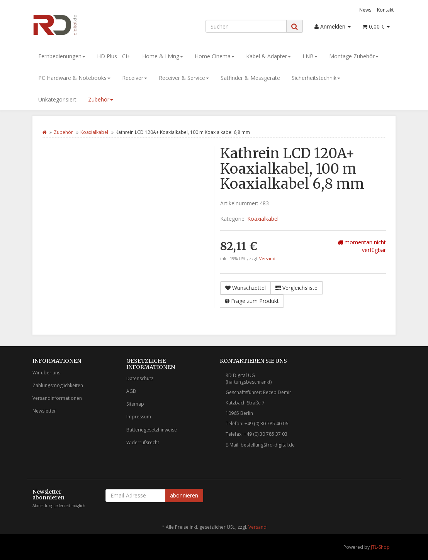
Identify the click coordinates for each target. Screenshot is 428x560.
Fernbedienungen (61, 56)
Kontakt (385, 10)
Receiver (134, 77)
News (365, 10)
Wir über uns (46, 372)
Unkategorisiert (57, 99)
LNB (310, 56)
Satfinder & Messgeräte (250, 77)
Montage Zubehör (354, 56)
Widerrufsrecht (142, 442)
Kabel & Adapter (268, 56)
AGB (131, 391)
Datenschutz (139, 378)
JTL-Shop (380, 547)
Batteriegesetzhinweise (151, 429)
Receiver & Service (184, 77)
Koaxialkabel (94, 132)
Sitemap (135, 404)
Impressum (138, 416)
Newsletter (44, 411)
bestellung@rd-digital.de (268, 445)
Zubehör (100, 99)
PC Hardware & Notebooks (74, 77)
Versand (267, 258)
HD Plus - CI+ (114, 56)
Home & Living (162, 56)
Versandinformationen (57, 398)
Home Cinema (214, 56)
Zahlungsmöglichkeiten (57, 385)
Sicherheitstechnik (316, 77)
